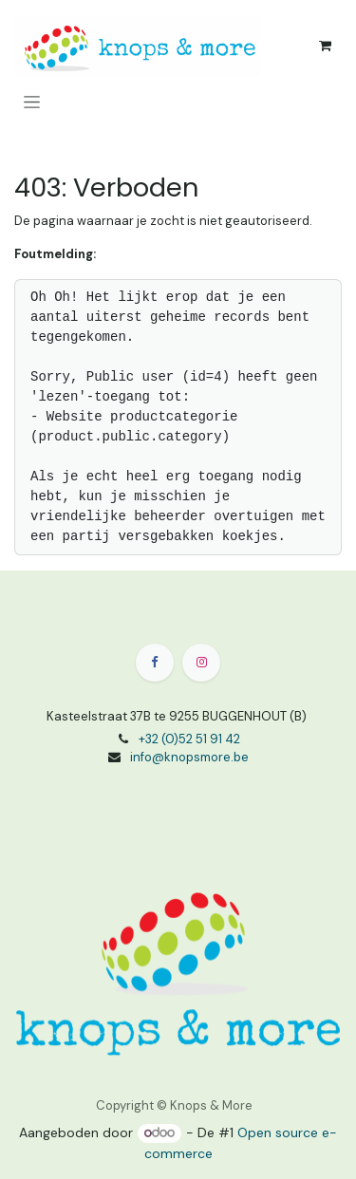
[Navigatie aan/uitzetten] (31, 102)
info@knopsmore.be (189, 757)
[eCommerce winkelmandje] (325, 45)
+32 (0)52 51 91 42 (189, 739)
